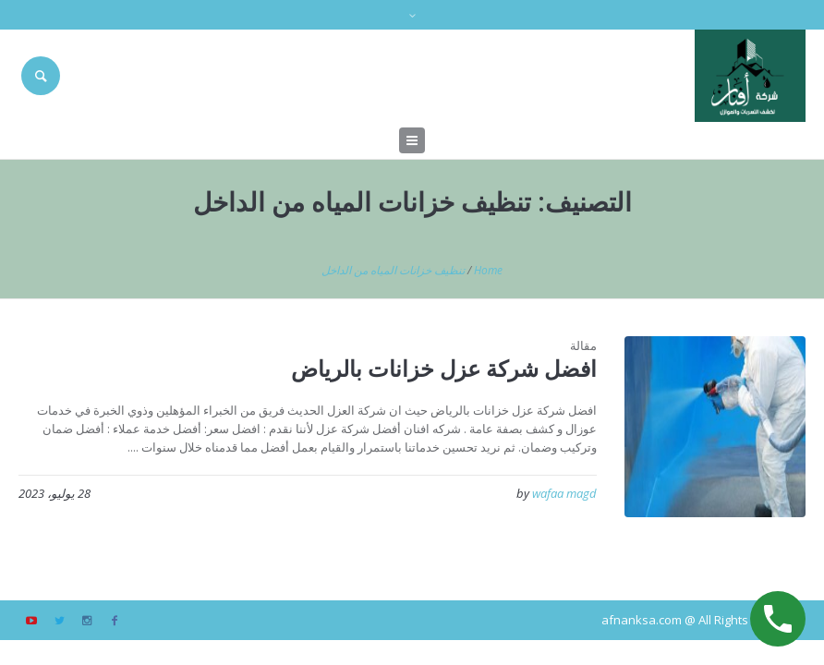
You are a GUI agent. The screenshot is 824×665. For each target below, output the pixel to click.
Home (488, 270)
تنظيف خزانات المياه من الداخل (393, 270)
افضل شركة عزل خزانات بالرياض (444, 368)
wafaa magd (564, 493)
